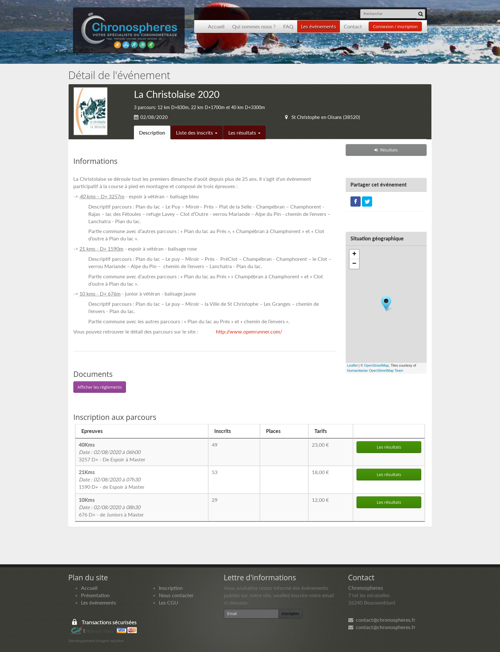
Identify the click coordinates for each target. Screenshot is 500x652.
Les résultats (244, 132)
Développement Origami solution (96, 640)
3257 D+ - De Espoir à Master (112, 452)
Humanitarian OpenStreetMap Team (375, 370)
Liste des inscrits (196, 132)
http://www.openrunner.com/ (249, 331)
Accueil (216, 26)
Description (152, 132)
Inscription (171, 588)
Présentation (95, 595)
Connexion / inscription (395, 26)
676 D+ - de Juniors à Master (111, 507)
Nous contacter (176, 595)
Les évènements (318, 26)
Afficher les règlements (99, 387)
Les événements (98, 602)
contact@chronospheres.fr (381, 620)
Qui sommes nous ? (254, 26)
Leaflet (352, 365)
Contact (353, 26)
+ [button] (354, 254)
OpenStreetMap (376, 365)
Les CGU (168, 602)
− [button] (354, 264)
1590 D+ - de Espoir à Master (111, 479)
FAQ (288, 26)
